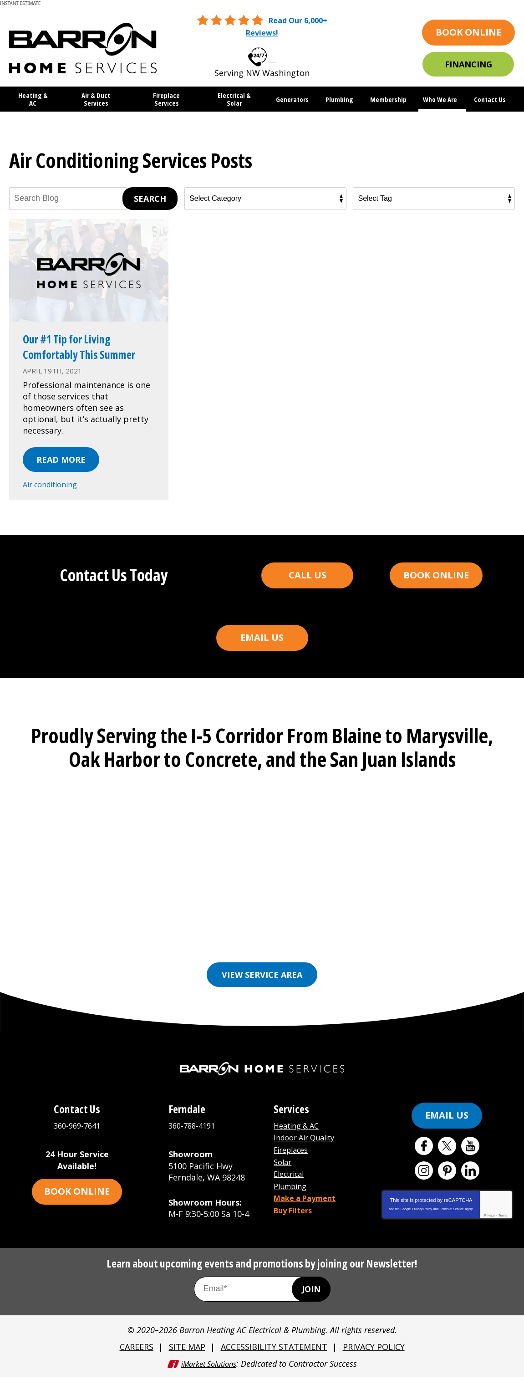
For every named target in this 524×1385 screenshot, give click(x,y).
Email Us (262, 651)
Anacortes (103, 944)
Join (311, 1298)
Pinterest (447, 1181)
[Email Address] (262, 1299)
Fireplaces (294, 1159)
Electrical (292, 1181)
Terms (503, 1226)
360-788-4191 (193, 1135)
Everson (264, 944)
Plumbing (292, 1193)
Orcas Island (349, 957)
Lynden (115, 957)
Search (150, 197)
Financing (468, 63)
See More (404, 957)
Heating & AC (299, 1135)
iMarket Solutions (208, 1371)
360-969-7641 (273, 53)
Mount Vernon (224, 957)
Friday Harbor (414, 944)
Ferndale (310, 944)
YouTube (470, 1157)
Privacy (489, 1226)
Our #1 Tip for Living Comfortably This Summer (77, 352)
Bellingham (158, 944)
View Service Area (262, 985)
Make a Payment (308, 1204)
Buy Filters (295, 1216)
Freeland (357, 944)
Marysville (162, 957)
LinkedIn (470, 1181)
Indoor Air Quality (308, 1147)
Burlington (215, 944)
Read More (61, 474)
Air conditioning (54, 498)
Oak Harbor (289, 957)
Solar (284, 1170)
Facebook (424, 1157)
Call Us (307, 589)
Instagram (424, 1181)
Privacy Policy (422, 1219)
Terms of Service (451, 1219)
